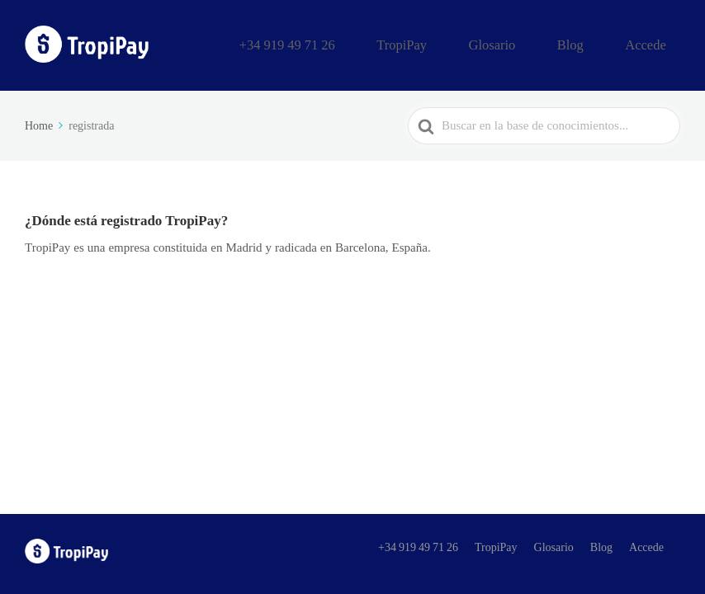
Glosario (538, 43)
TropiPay (467, 43)
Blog (598, 43)
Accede (655, 43)
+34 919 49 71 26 (374, 43)
